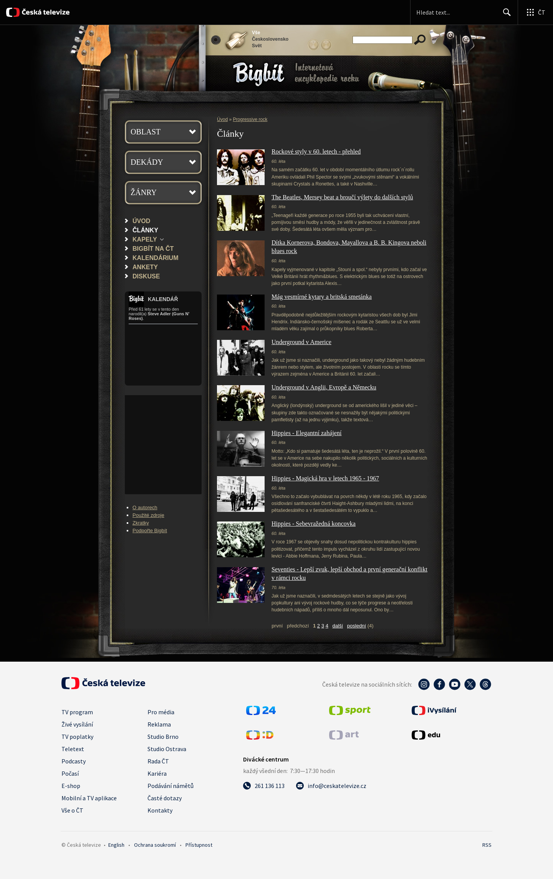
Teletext (72, 749)
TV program (77, 712)
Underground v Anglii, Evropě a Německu (324, 387)
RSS (487, 844)
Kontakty (159, 810)
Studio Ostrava (166, 749)
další (338, 626)
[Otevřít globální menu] (535, 12)
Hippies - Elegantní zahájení (306, 433)
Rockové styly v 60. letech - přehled (316, 151)
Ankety (145, 266)
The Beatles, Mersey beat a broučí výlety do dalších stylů (342, 197)
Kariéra (157, 773)
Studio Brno (163, 736)
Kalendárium (155, 257)
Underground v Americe (301, 342)
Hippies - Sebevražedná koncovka (314, 523)
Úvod (141, 220)
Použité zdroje (148, 515)
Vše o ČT (72, 810)
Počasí (70, 773)
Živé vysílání (77, 724)
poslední (356, 626)
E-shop (70, 786)
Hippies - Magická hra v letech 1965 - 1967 (325, 478)
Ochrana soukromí (155, 844)
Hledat (505, 15)
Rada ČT (158, 761)
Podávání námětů (170, 786)
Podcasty (73, 761)
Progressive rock (250, 119)
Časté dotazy (164, 798)
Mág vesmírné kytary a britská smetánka (322, 296)
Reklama (159, 724)
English (116, 844)
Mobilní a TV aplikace (89, 798)
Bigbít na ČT (153, 248)
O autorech (144, 507)
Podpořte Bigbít (149, 530)
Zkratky (140, 523)
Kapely (144, 239)
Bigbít (259, 74)
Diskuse (146, 276)
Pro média (160, 712)
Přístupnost (198, 844)
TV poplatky (77, 736)
